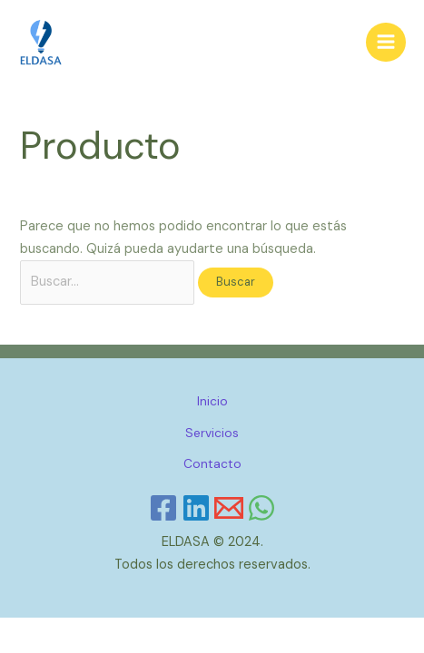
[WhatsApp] (261, 507)
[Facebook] (163, 507)
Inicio (212, 401)
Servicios (212, 432)
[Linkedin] (196, 507)
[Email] (228, 507)
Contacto (212, 463)
